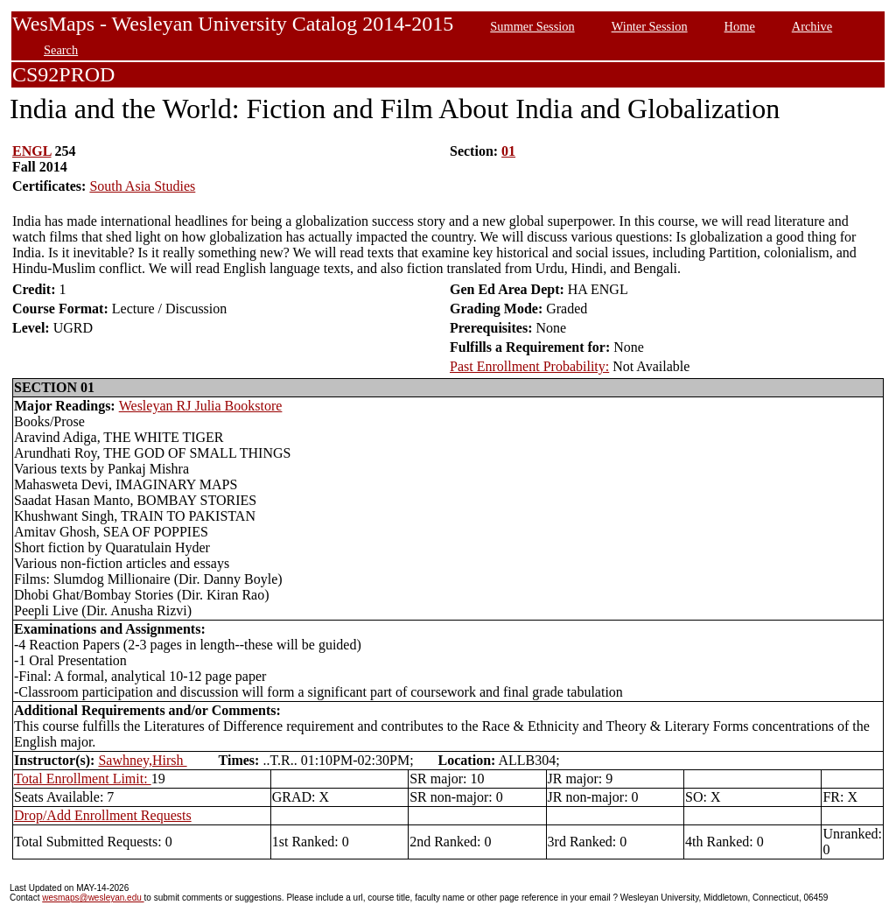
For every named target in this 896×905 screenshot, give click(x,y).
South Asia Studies (142, 186)
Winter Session (650, 26)
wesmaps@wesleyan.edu (93, 897)
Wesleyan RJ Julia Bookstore (201, 405)
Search (61, 50)
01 (508, 151)
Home (739, 26)
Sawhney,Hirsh (142, 760)
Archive (812, 26)
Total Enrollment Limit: (82, 778)
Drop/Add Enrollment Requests (103, 815)
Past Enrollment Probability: (529, 366)
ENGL (31, 151)
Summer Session (532, 26)
